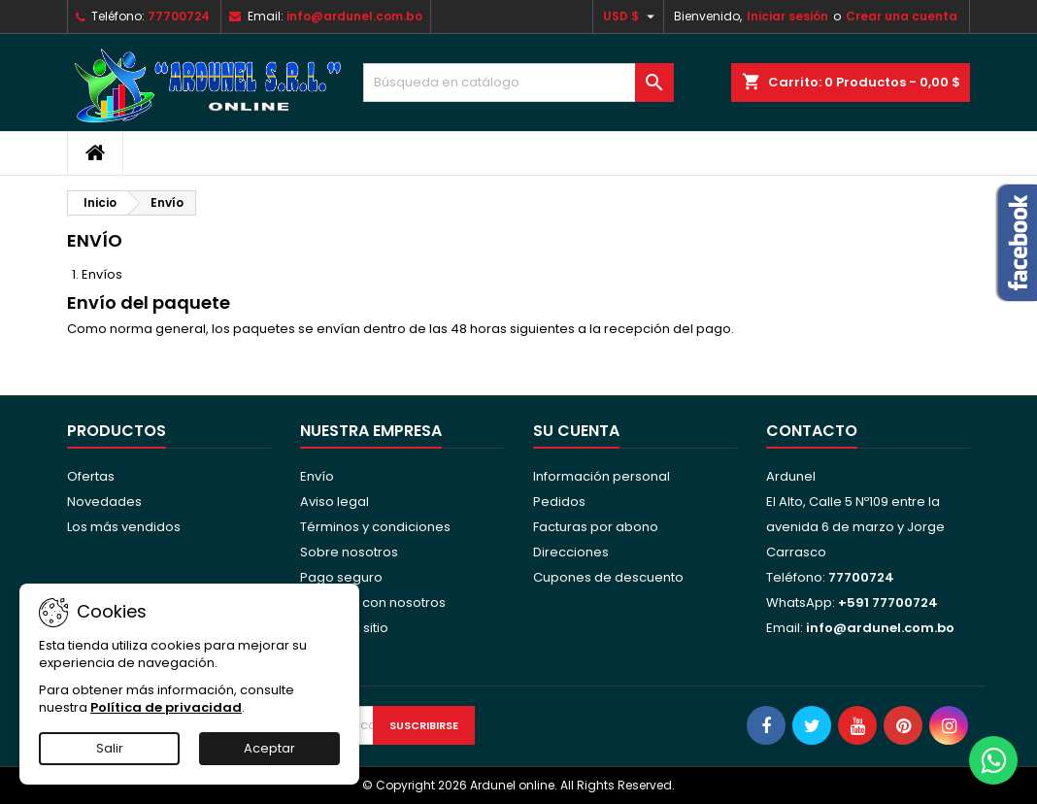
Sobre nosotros (349, 552)
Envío (317, 476)
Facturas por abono (595, 527)
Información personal (601, 476)
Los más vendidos (124, 527)
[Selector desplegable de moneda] (631, 16)
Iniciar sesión (787, 16)
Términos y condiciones (375, 527)
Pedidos (559, 501)
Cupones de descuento (608, 577)
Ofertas (91, 476)
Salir (109, 748)
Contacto (811, 430)
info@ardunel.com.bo (354, 16)
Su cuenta (576, 430)
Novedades (104, 501)
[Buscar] (518, 82)
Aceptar (269, 748)
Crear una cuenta (901, 16)
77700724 (179, 16)
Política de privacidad (166, 707)
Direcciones (571, 552)
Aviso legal (334, 501)
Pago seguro (341, 577)
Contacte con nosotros (373, 602)
